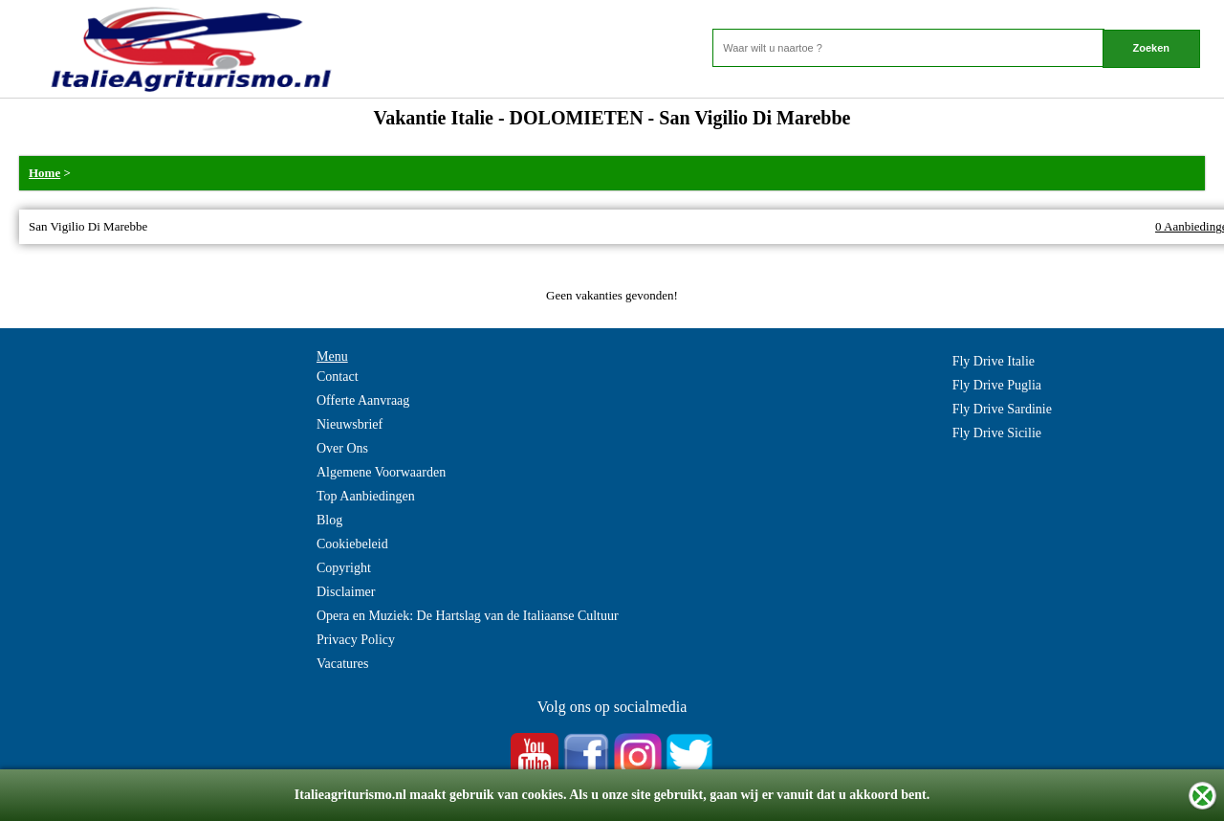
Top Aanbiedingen (366, 496)
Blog (329, 520)
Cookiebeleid (352, 544)
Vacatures (342, 663)
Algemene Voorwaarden (381, 472)
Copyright (344, 568)
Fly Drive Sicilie (996, 433)
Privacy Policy (356, 639)
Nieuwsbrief (349, 424)
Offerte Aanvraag (363, 400)
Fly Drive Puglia (996, 385)
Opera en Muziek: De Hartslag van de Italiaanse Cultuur (468, 616)
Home (44, 173)
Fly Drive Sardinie (1002, 409)
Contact (338, 376)
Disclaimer (346, 592)
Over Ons (342, 448)
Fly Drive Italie (993, 361)
